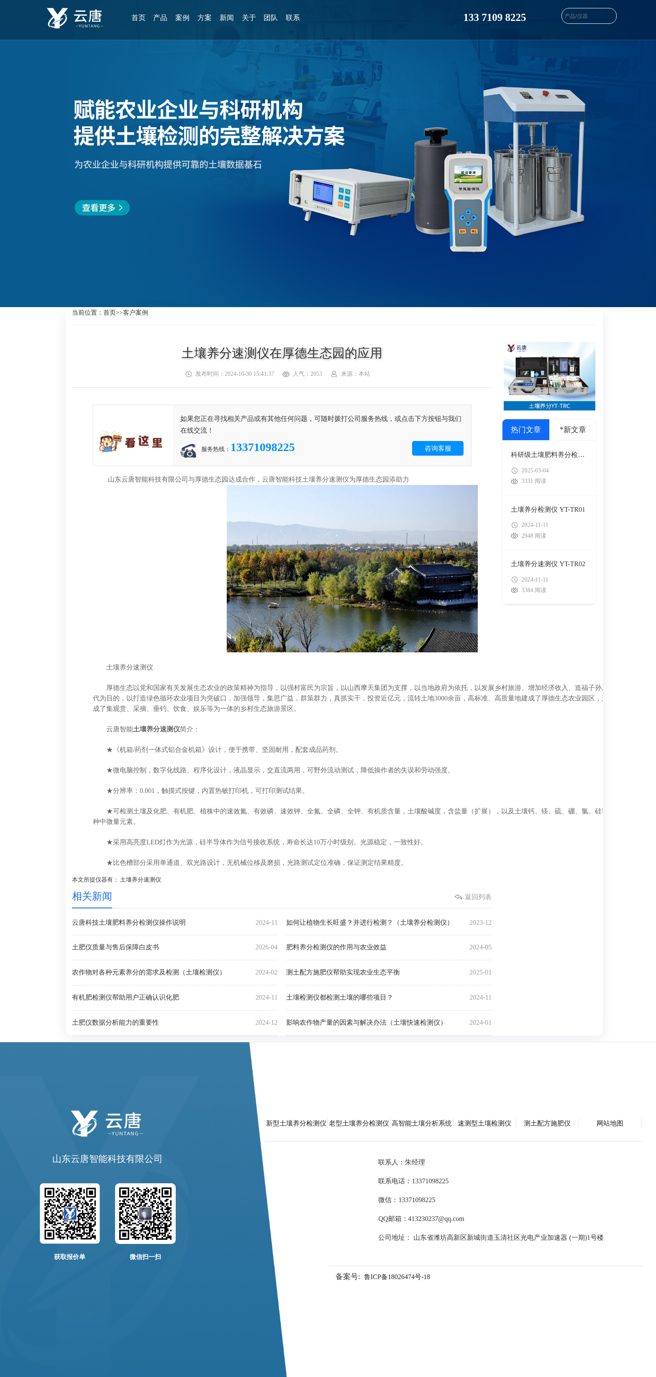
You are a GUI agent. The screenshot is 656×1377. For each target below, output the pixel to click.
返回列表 (478, 896)
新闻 (227, 18)
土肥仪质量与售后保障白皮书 (175, 947)
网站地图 (610, 1123)
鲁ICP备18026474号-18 (397, 1276)
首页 (138, 18)
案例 (182, 18)
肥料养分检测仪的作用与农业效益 (389, 947)
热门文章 (526, 430)
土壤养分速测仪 (140, 880)
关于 (249, 18)
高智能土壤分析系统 (422, 1123)
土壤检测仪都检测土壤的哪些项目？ (389, 998)
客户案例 (135, 312)
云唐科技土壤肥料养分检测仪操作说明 (175, 923)
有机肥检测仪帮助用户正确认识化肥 (175, 998)
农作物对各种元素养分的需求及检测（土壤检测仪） (175, 973)
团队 (271, 18)
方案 (204, 18)
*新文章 (573, 430)
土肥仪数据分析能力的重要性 (175, 1023)
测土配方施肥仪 (547, 1123)
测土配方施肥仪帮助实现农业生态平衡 (389, 973)
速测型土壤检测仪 (484, 1123)
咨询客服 (438, 448)
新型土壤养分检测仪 (296, 1123)
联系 (293, 18)
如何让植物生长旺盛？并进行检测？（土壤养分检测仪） (389, 923)
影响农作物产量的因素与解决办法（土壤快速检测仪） (389, 1023)
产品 (160, 18)
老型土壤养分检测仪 (359, 1123)
